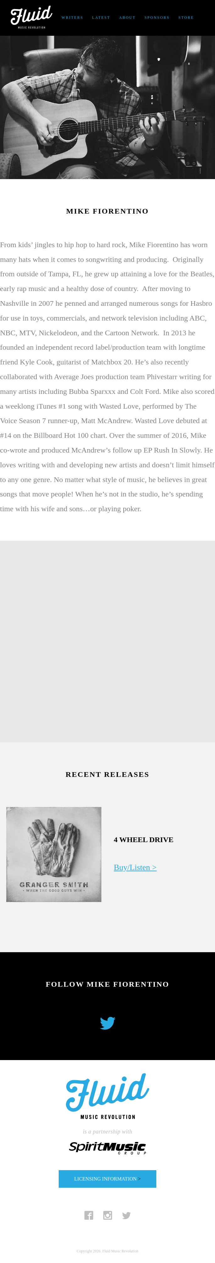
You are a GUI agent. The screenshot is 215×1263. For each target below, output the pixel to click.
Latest (101, 17)
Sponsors (157, 17)
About (127, 17)
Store (186, 17)
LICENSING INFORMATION (107, 1178)
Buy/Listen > (135, 867)
